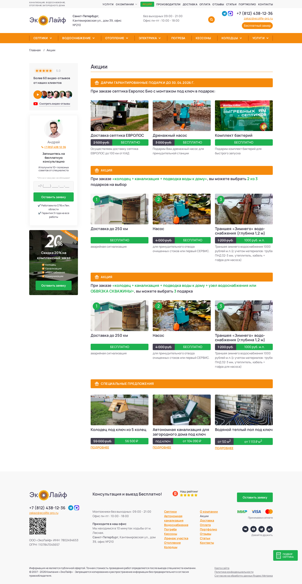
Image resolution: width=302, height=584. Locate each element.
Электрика (148, 38)
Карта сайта (222, 568)
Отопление (114, 38)
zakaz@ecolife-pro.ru (258, 18)
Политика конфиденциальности (234, 572)
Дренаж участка (176, 538)
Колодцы (230, 38)
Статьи (231, 4)
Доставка (190, 4)
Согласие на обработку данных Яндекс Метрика (244, 575)
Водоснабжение (76, 38)
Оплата (204, 4)
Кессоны (203, 38)
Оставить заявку (53, 197)
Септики (40, 38)
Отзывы (218, 4)
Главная (35, 50)
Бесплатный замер (257, 25)
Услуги (108, 4)
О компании (125, 4)
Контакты (265, 4)
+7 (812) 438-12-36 (255, 13)
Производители (168, 4)
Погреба (178, 38)
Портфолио (247, 4)
